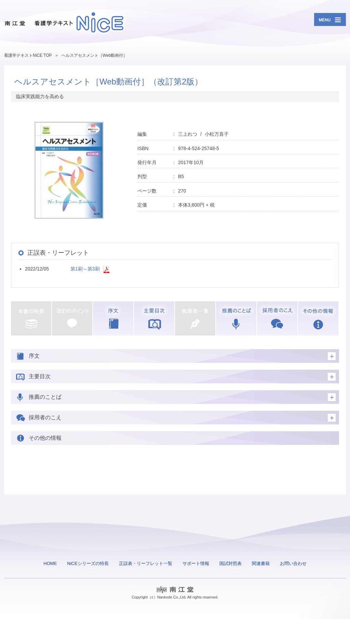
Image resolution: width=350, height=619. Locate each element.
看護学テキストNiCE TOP (28, 55)
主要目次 (154, 318)
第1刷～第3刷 (85, 269)
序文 (113, 318)
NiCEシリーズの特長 (87, 563)
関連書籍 (261, 563)
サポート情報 (196, 563)
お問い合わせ (293, 563)
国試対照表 (230, 563)
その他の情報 (318, 318)
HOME (50, 563)
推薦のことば (236, 318)
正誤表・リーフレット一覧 (145, 563)
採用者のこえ (277, 318)
